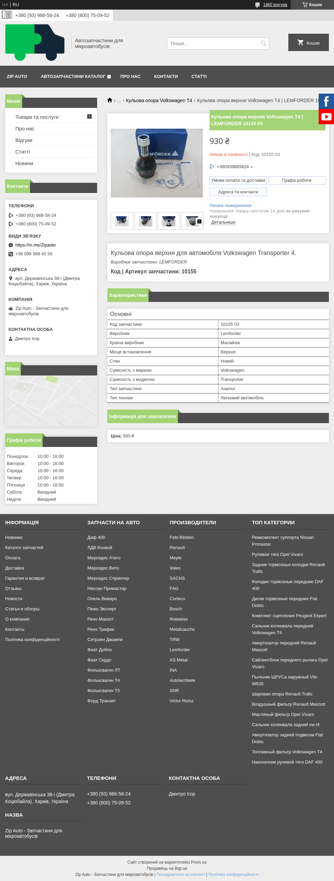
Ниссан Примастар (106, 588)
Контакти (166, 76)
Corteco (177, 598)
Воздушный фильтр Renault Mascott (288, 704)
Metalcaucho (182, 629)
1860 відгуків (275, 4)
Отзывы (13, 588)
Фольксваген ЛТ (103, 670)
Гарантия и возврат (25, 578)
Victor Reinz (182, 700)
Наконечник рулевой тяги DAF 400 (287, 762)
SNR (174, 690)
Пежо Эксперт (101, 608)
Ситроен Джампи (104, 639)
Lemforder (180, 649)
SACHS (177, 578)
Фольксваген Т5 (103, 690)
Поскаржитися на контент (180, 874)
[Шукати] (263, 43)
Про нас (130, 76)
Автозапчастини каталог (73, 76)
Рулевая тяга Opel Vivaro (277, 554)
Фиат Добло (99, 649)
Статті (199, 76)
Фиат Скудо (99, 659)
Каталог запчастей (24, 547)
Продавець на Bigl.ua (167, 868)
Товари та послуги (37, 117)
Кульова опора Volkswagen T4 (159, 100)
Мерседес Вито (103, 568)
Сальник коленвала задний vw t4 (286, 724)
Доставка (14, 568)
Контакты (14, 629)
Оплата (12, 557)
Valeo (175, 568)
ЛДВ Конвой (99, 547)
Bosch (176, 608)
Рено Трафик (100, 629)
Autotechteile (182, 680)
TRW (175, 639)
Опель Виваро (102, 598)
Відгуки (23, 140)
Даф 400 (96, 537)
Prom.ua (199, 862)
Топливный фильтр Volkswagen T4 (287, 751)
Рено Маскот (100, 619)
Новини (24, 163)
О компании (17, 619)
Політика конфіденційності (32, 639)
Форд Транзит (101, 700)
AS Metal (179, 659)
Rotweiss (179, 619)
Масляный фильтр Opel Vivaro (283, 714)
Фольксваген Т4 (103, 680)
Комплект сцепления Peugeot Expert (289, 615)
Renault (177, 547)
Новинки (13, 537)
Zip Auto (17, 76)
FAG (174, 588)
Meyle (176, 557)
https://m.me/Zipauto (35, 244)
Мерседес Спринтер (108, 578)
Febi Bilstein (182, 537)
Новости (13, 598)
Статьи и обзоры (22, 608)
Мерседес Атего (103, 557)
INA (173, 670)
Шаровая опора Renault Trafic (282, 693)
